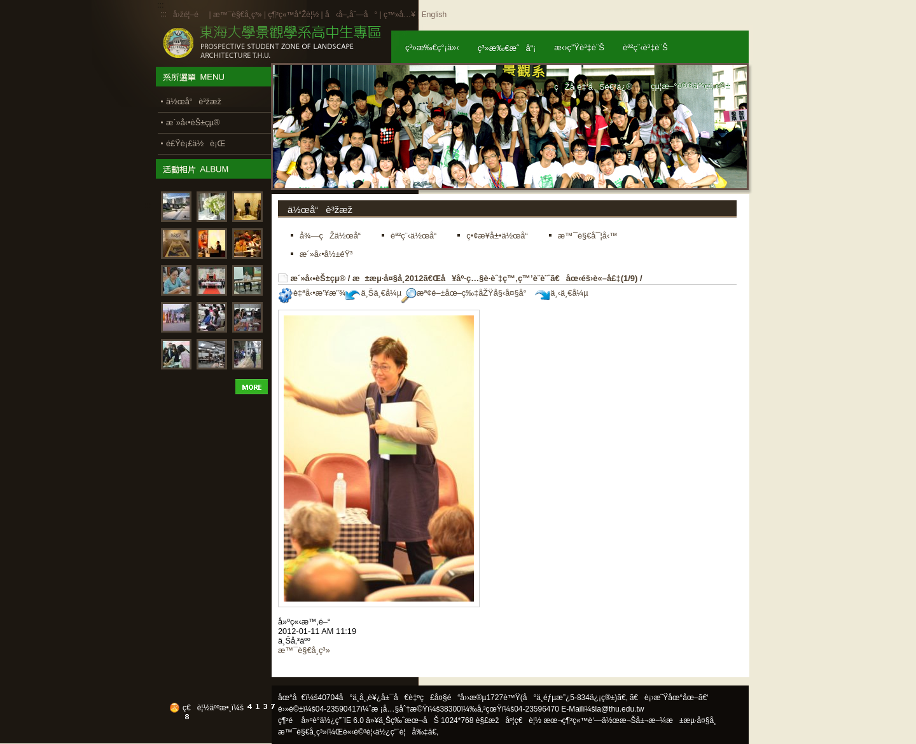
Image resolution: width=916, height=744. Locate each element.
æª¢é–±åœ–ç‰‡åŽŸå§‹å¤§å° (467, 293)
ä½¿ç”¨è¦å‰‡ (401, 731)
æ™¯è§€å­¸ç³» (238, 14)
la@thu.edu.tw (619, 709)
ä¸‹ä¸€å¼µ (561, 293)
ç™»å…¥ (399, 14)
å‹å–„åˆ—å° (351, 14)
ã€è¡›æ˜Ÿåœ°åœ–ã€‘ (669, 697)
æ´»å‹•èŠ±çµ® (318, 278)
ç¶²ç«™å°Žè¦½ (293, 14)
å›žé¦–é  (190, 14)
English (434, 14)
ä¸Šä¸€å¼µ (373, 293)
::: (163, 14)
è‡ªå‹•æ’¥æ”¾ (311, 293)
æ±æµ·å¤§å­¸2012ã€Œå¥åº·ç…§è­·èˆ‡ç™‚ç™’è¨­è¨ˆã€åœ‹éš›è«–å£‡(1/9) (494, 278)
